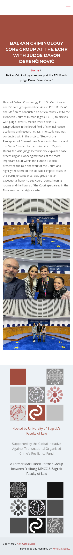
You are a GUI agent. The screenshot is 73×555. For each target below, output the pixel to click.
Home (35, 70)
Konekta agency (61, 548)
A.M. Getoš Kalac (26, 543)
